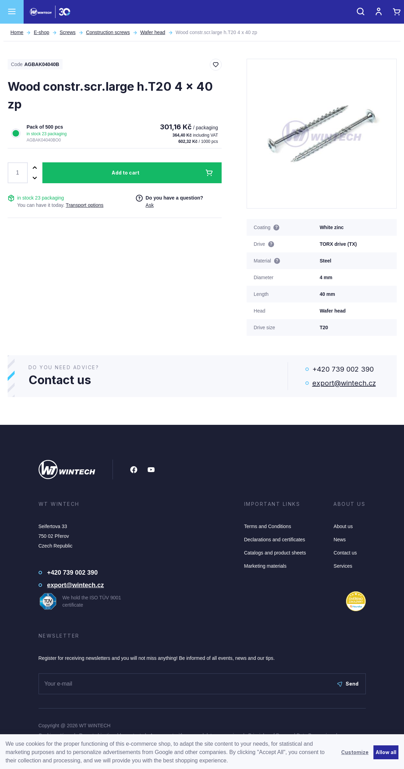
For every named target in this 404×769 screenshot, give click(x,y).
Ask (150, 205)
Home (16, 32)
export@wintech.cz (344, 383)
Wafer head (152, 32)
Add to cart (125, 173)
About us (343, 526)
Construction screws (108, 32)
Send (347, 684)
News (339, 539)
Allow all (386, 752)
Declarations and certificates (274, 539)
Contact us (345, 553)
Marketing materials (265, 566)
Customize (355, 752)
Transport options (84, 205)
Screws (68, 32)
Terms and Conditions (267, 526)
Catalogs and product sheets (275, 553)
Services (342, 566)
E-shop (41, 32)
